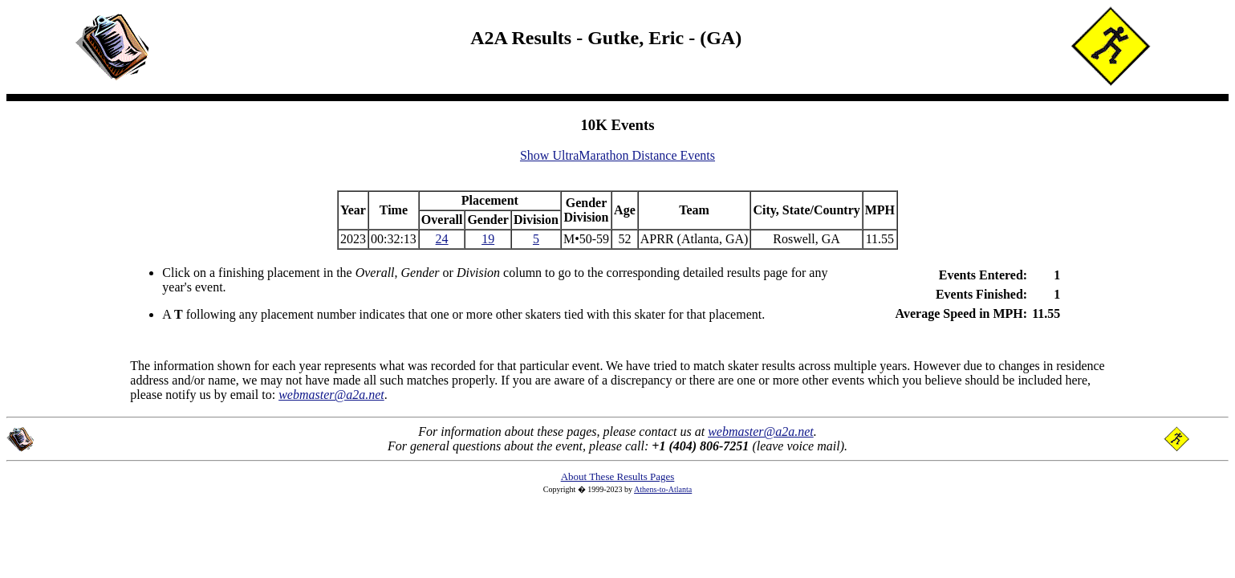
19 (487, 239)
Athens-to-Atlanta (663, 489)
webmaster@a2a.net (761, 431)
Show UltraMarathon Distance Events (617, 155)
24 (442, 239)
